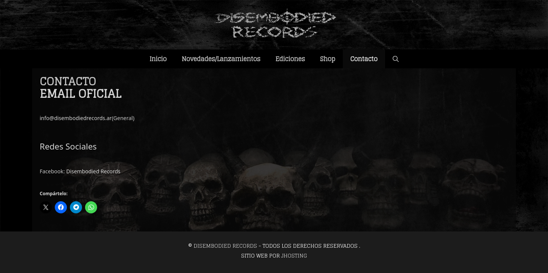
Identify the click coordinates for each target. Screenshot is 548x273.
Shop (327, 59)
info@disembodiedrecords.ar (76, 118)
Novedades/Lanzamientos (221, 59)
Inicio (158, 59)
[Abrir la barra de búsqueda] (395, 58)
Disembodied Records (93, 171)
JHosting (294, 255)
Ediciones (290, 59)
